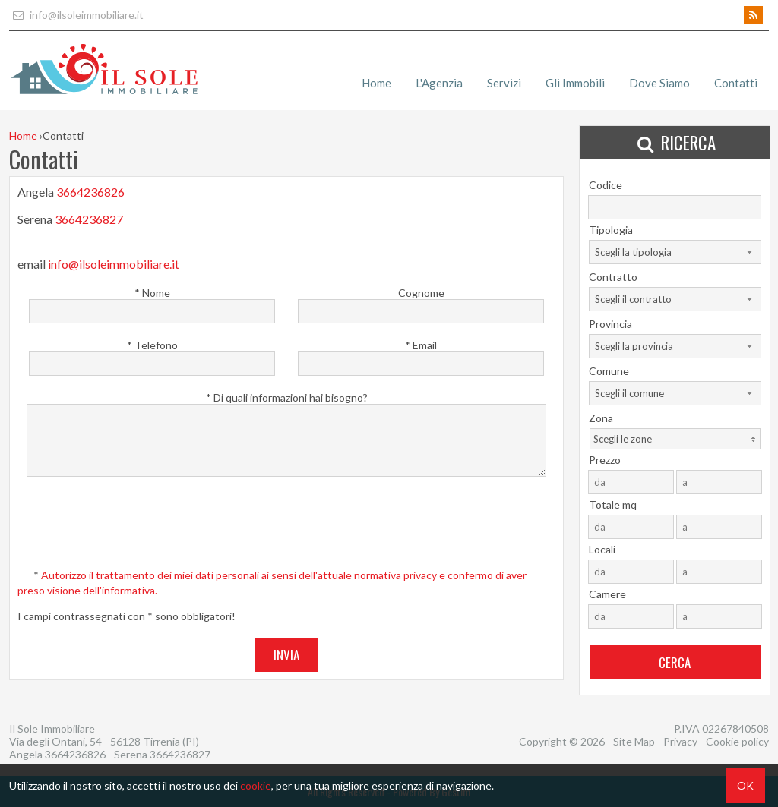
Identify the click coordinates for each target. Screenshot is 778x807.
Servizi (504, 83)
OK (745, 785)
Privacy (680, 741)
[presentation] (287, 526)
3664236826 (90, 191)
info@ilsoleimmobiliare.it (76, 14)
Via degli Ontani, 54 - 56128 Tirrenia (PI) (104, 741)
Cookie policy (737, 741)
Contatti (735, 83)
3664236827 (89, 221)
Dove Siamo (659, 83)
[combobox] (675, 252)
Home (376, 83)
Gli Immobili (575, 83)
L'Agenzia (439, 83)
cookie (255, 785)
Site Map (634, 741)
